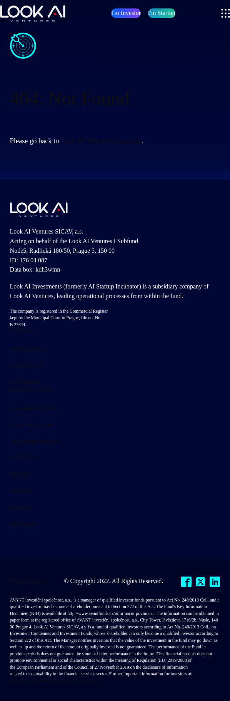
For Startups (25, 382)
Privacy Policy (28, 581)
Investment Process (34, 441)
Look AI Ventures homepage (101, 141)
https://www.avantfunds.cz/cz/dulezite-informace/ (54, 680)
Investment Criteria (34, 408)
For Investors (26, 365)
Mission (20, 474)
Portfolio (21, 507)
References (23, 524)
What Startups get (32, 424)
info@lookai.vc (29, 349)
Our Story (22, 490)
